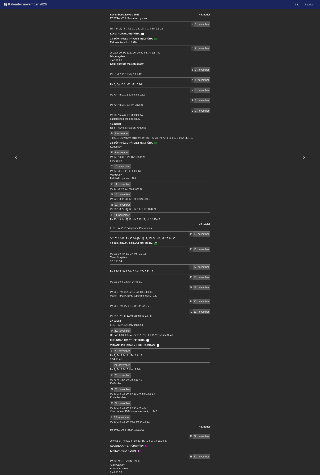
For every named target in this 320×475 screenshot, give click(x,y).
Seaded (309, 4)
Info (297, 4)
